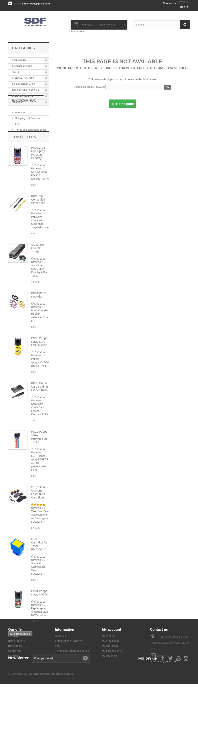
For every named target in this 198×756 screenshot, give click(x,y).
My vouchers (109, 711)
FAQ (17, 139)
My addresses (110, 701)
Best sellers (15, 701)
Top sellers (24, 159)
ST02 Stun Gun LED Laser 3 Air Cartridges (38, 514)
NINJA (15, 72)
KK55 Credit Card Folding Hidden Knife (39, 409)
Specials (13, 691)
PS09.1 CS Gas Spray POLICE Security (38, 175)
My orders (108, 691)
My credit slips (110, 696)
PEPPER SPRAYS (22, 96)
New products (16, 696)
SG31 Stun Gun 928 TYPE (38, 270)
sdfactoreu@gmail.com (164, 717)
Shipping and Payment (27, 133)
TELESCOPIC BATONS (25, 90)
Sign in (184, 6)
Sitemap (13, 711)
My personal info (112, 706)
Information (24, 117)
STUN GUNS (19, 60)
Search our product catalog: (89, 86)
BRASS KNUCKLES (23, 84)
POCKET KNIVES (22, 66)
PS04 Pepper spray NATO (39, 615)
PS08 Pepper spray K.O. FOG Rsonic (39, 364)
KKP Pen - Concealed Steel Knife (38, 222)
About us (20, 127)
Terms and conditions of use (30, 144)
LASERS (17, 102)
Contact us (169, 3)
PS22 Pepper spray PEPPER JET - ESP (40, 459)
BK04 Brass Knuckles (38, 317)
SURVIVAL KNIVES (23, 78)
